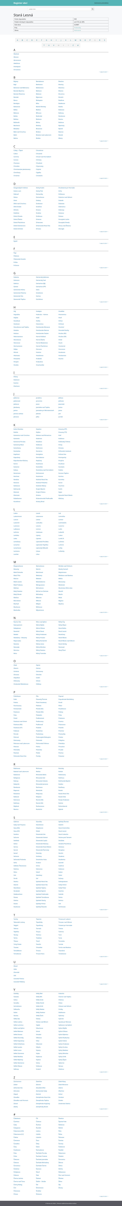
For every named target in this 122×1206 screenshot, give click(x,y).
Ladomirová (18, 516)
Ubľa (15, 969)
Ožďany (38, 684)
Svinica (60, 900)
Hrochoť (61, 327)
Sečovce (16, 856)
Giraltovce (39, 293)
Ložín (60, 529)
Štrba (60, 1134)
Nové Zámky (62, 644)
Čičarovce (17, 1191)
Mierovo (39, 597)
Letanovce (39, 516)
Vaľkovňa (17, 1009)
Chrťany (38, 160)
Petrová (16, 737)
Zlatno (60, 1088)
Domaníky (39, 194)
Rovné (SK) (39, 803)
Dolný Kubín (40, 188)
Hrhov (60, 321)
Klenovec (17, 495)
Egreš (15, 241)
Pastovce (16, 712)
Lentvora (16, 551)
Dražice (38, 213)
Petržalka (17, 750)
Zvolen (60, 1100)
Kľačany (61, 498)
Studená (61, 856)
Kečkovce (17, 486)
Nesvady (16, 647)
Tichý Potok (17, 944)
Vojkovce (39, 1057)
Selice (15, 844)
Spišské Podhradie (42, 894)
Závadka (16, 1097)
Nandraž (16, 631)
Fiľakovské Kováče (20, 259)
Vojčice (38, 1060)
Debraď (16, 194)
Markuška (17, 610)
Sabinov (16, 822)
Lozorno (61, 526)
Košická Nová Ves (42, 479)
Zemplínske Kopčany (43, 1104)
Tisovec (16, 947)
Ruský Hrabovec (63, 800)
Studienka (61, 859)
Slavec (16, 904)
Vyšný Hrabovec (63, 1044)
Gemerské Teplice (20, 299)
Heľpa (16, 349)
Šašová (38, 1178)
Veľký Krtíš (39, 1006)
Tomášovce (17, 954)
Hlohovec (17, 355)
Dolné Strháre (18, 229)
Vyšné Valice (62, 1041)
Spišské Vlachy (41, 900)
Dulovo (60, 216)
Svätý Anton (62, 885)
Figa (15, 253)
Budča (60, 107)
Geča (37, 290)
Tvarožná (61, 951)
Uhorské (16, 972)
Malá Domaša (18, 572)
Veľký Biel (39, 993)
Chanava (16, 163)
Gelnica (16, 283)
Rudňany (61, 787)
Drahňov (39, 207)
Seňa (15, 863)
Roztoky (61, 768)
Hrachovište (40, 365)
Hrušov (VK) (62, 336)
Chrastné (39, 154)
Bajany (16, 81)
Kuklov (60, 470)
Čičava (16, 1194)
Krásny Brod (40, 501)
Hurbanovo (62, 355)
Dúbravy (61, 210)
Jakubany (17, 407)
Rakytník (16, 784)
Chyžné (38, 169)
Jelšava (60, 398)
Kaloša (16, 432)
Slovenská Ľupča (41, 840)
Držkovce (61, 194)
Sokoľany (39, 875)
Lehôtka (16, 535)
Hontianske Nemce (42, 330)
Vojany (38, 1050)
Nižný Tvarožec (41, 653)
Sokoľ (38, 872)
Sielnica (16, 869)
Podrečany (39, 734)
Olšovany (17, 681)
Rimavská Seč (40, 778)
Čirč (15, 1188)
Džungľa (61, 229)
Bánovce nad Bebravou (21, 88)
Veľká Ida (17, 1019)
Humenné (61, 346)
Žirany (60, 1188)
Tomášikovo (18, 951)
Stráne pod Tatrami (64, 837)
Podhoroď (39, 724)
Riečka (38, 771)
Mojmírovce (62, 572)
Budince (61, 100)
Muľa (60, 597)
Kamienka (17, 451)
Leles (15, 538)
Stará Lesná (62, 831)
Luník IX (61, 538)
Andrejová (17, 66)
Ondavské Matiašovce (21, 684)
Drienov (38, 219)
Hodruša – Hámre (42, 314)
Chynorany (39, 166)
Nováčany (61, 634)
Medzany (39, 575)
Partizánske (17, 709)
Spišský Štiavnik (41, 907)
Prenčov (61, 731)
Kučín (60, 489)
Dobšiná (16, 213)
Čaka (15, 1125)
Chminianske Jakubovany (22, 169)
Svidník (60, 894)
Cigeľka (38, 172)
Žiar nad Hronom (64, 1175)
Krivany (60, 448)
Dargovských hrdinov (21, 188)
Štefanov (61, 1125)
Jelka (37, 417)
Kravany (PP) (62, 429)
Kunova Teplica (63, 473)
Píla (37, 696)
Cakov (16, 154)
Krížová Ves (62, 454)
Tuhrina (61, 932)
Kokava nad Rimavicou (43, 435)
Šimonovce (39, 1188)
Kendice (16, 479)
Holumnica (39, 324)
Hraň (60, 318)
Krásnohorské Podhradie (44, 498)
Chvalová (39, 163)
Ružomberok (62, 806)
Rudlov (60, 784)
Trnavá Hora (40, 954)
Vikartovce (39, 1028)
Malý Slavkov (18, 591)
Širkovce (39, 1194)
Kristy (60, 445)
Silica (15, 872)
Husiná (60, 359)
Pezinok (16, 753)
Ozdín (38, 678)
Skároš (16, 885)
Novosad (61, 647)
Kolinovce (39, 448)
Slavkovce (17, 907)
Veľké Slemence (19, 1063)
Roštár (60, 771)
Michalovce (40, 588)
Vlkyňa (38, 1047)
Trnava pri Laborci (64, 919)
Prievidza (61, 743)
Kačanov (16, 467)
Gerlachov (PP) (41, 287)
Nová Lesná (62, 631)
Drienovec (39, 222)
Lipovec (38, 538)
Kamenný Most (19, 445)
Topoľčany (39, 925)
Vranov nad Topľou (64, 997)
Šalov (38, 1147)
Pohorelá (39, 740)
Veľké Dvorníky (19, 1038)
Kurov (60, 483)
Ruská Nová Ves (63, 794)
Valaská (16, 997)
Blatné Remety (41, 107)
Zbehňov (39, 1081)
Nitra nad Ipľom (41, 622)
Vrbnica (61, 1000)
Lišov (37, 554)
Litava (38, 551)
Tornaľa (38, 928)
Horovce (39, 349)
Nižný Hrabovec (41, 634)
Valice (15, 1000)
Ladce (16, 513)
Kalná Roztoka (18, 429)
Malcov (16, 579)
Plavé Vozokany (41, 702)
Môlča (60, 579)
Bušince (61, 122)
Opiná (38, 665)
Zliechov (61, 1091)
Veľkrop (16, 1069)
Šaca (37, 1140)
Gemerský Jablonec (42, 277)
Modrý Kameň (63, 569)
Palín (15, 699)
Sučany (60, 878)
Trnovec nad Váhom (65, 922)
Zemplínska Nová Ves (43, 1097)
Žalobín (60, 1156)
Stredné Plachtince (64, 844)
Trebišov (39, 938)
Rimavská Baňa (41, 775)
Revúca (16, 809)
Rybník (60, 809)
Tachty (16, 919)
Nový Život (62, 650)
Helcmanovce (18, 336)
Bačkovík (16, 122)
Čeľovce (16, 1175)
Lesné (38, 513)
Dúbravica (61, 207)
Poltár (38, 753)
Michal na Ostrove (42, 591)
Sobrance (39, 869)
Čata (15, 1153)
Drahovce (39, 204)
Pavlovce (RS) (18, 724)
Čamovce (17, 1140)
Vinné (38, 1031)
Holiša (38, 321)
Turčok (60, 944)
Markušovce (40, 566)
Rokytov (38, 797)
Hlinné (16, 352)
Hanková (16, 324)
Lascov (16, 520)
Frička (16, 262)
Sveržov (61, 891)
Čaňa (15, 1156)
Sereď (15, 853)
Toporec (38, 919)
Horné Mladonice (42, 343)
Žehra (60, 1166)
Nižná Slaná (40, 631)
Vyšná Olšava (62, 1031)
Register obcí (20, 3)
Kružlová (61, 464)
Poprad (60, 696)
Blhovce (38, 113)
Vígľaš (38, 1025)
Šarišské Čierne (41, 1166)
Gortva (38, 296)
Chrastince (39, 150)
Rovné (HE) (39, 800)
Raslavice (17, 794)
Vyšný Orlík (62, 1057)
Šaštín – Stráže (41, 1181)
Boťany (38, 125)
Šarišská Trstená (41, 1156)
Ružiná (60, 803)
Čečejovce (17, 1172)
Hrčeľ (60, 340)
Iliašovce (16, 380)
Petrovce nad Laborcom (22, 743)
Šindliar (38, 1191)
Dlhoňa (16, 210)
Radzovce (17, 775)
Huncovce (61, 349)
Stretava (61, 847)
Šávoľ (38, 1172)
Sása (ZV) (17, 831)
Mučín (60, 594)
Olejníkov (17, 678)
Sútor (60, 875)
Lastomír (16, 523)
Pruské (60, 750)
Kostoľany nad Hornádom (44, 470)
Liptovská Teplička (42, 545)
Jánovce (16, 417)
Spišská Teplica (41, 888)
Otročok (38, 675)
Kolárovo (39, 438)
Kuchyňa (61, 467)
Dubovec (61, 204)
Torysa (38, 932)
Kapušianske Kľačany (21, 460)
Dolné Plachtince (19, 222)
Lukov (60, 535)
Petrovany (17, 740)
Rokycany (39, 794)
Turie (60, 938)
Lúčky (60, 548)
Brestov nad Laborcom (43, 135)
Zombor (61, 1097)
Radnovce (17, 768)
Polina (38, 747)
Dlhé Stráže (17, 207)
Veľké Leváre (18, 1047)
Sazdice (16, 834)
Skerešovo (17, 888)
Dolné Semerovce (19, 226)
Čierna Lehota (18, 1178)
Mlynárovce (40, 610)
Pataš (15, 718)
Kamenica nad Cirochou (22, 435)
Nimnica (16, 650)
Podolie (38, 728)
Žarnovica (61, 1159)
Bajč (15, 84)
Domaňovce (40, 197)
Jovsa (60, 410)
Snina (38, 866)
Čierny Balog (18, 1185)
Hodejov (39, 311)
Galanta (16, 277)
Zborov (38, 1085)
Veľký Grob (39, 1000)
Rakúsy (16, 781)
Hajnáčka (17, 314)
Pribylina (61, 740)
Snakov (38, 863)
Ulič (15, 975)
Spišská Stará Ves (42, 885)
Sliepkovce (39, 828)
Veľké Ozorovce (19, 1053)
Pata (15, 715)
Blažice (38, 110)
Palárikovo (17, 696)
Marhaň (16, 604)
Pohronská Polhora (42, 743)
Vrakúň (38, 1069)
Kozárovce (39, 476)
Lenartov (16, 545)
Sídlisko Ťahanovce (20, 866)
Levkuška (39, 523)
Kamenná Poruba (19, 442)
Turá (59, 935)
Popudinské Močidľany (66, 699)
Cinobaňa (39, 176)
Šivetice (61, 1118)
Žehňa (60, 1169)
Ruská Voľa (62, 797)
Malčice (16, 597)
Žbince (60, 1162)
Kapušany (17, 457)
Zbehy (16, 1107)
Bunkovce (61, 116)
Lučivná (61, 545)
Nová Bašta (62, 628)
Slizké (38, 831)
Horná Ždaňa (40, 340)
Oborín (16, 668)
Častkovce (17, 1150)
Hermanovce (18, 346)
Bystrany (61, 125)
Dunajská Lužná (63, 219)
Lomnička (61, 516)
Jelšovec (61, 401)
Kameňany (17, 448)
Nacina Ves (17, 622)
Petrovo (16, 747)
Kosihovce (39, 464)
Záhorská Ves (18, 1088)
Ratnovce (17, 800)
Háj (15, 311)
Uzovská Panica (19, 979)
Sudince (61, 866)
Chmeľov (16, 166)
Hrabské (39, 359)
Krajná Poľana (40, 492)
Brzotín (60, 97)
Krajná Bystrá (40, 489)
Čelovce (16, 1162)
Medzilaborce (40, 582)
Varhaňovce (17, 1006)
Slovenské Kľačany (42, 844)
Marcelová (17, 601)
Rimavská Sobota (42, 781)
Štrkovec (61, 1137)
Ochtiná (16, 671)
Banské (16, 97)
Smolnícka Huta (41, 859)
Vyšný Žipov (62, 1060)
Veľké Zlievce (18, 1066)
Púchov (60, 753)
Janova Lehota (18, 414)
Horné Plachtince (42, 346)
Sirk (15, 875)
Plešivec (38, 706)
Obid (15, 665)
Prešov (60, 737)
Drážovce (39, 216)
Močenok (61, 585)
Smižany (39, 856)
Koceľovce (17, 501)
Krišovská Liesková (64, 451)
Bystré (60, 129)
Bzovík (60, 135)
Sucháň (60, 863)
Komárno (39, 451)
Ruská (60, 790)
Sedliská (16, 840)
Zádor (16, 1085)
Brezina (61, 81)
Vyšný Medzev (63, 1050)
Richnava (39, 768)
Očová (38, 681)
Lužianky (61, 551)
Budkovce (61, 103)
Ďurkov (38, 1125)
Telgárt (16, 925)
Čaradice (16, 1144)
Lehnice (16, 532)
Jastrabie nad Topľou (43, 407)
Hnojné (16, 362)
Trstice (60, 928)
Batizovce (17, 107)
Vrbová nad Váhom (64, 1006)
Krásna (38, 495)
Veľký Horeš (40, 1003)
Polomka (39, 750)
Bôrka (38, 122)
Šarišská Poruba (41, 1153)
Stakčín (60, 825)
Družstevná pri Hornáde (66, 188)
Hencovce (17, 343)
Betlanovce (39, 88)
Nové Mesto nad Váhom (66, 641)
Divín (15, 200)
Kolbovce (39, 445)
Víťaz (37, 1041)
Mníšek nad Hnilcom (65, 566)
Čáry (15, 1147)
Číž (37, 1118)
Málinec (16, 588)
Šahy (37, 1144)
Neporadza (17, 641)
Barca (15, 100)
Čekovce (16, 1159)
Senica (16, 847)
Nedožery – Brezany (20, 638)
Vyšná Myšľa (62, 1028)
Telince (16, 928)
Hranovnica (62, 314)
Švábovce (61, 1147)
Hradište (61, 311)
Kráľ (59, 435)
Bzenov (60, 132)
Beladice (16, 129)
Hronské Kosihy (63, 330)
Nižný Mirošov (40, 647)
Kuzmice (61, 486)
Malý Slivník (17, 594)
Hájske (16, 318)
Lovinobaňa (62, 523)
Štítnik (60, 1128)
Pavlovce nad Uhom (20, 721)
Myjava (60, 601)
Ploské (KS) (39, 709)
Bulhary (61, 113)
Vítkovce (39, 1038)
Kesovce (16, 483)
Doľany (38, 200)
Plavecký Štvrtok (41, 699)
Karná (16, 464)
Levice (38, 520)
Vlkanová (39, 1044)
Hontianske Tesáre (42, 333)
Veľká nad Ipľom (19, 1028)
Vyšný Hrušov (63, 1047)
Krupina (61, 460)
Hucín (60, 343)
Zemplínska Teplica (42, 1100)
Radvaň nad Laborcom (21, 771)
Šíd (37, 1185)
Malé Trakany (18, 585)
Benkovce (39, 84)
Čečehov (16, 1169)
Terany (16, 935)
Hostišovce (39, 355)
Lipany (38, 535)
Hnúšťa (16, 365)
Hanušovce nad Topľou (21, 327)
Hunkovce (61, 352)
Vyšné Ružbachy (63, 1038)
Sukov (60, 872)
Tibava (16, 941)
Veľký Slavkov (40, 1012)
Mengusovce (40, 585)
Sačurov (16, 837)
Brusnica (61, 94)
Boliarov (39, 119)
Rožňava (61, 778)
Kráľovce (61, 438)
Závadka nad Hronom (21, 1100)
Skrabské (17, 891)
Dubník (60, 200)
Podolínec (39, 731)
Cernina (16, 157)
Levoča (38, 526)
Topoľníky (39, 922)
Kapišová (17, 454)
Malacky (16, 569)
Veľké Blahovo (18, 1031)
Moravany (61, 582)
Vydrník (61, 1019)
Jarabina (39, 398)
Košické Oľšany (41, 486)
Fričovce (16, 265)
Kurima (60, 476)
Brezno (60, 91)
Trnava (38, 951)
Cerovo (16, 160)
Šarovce (38, 1169)
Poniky (38, 756)
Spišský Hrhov (40, 904)
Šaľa (37, 1175)
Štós (59, 1131)
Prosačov (61, 747)
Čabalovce (17, 1118)
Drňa (60, 191)
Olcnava (16, 675)
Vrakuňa (61, 993)
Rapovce (16, 790)
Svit (59, 904)
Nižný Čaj (61, 622)
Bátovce (16, 113)
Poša (60, 715)
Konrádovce (40, 457)
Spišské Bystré (41, 891)
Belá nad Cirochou (20, 132)
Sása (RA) (17, 828)
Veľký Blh (39, 997)
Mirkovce (39, 607)
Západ (16, 1094)
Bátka (15, 110)
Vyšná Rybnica (63, 1034)
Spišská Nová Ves (42, 881)
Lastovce (16, 526)
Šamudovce (40, 1150)
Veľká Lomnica (18, 1025)
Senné (16, 850)
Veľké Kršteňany (19, 1044)
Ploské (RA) (39, 712)
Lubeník (61, 532)
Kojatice (38, 429)
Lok (59, 513)
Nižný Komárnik (41, 641)
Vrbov (60, 1003)
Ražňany (16, 803)
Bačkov (16, 119)
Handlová (17, 321)
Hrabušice (39, 362)
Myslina (61, 604)
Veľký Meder (40, 1009)
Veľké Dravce (18, 1034)
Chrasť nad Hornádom (43, 157)
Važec (15, 1012)
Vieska (38, 1019)
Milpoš (38, 604)
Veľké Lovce (17, 1050)
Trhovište (39, 947)
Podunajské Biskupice (43, 737)
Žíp (59, 1185)
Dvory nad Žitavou (64, 226)
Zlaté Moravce (63, 1085)
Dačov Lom (17, 191)
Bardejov (16, 103)
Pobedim (39, 715)
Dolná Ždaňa (18, 219)
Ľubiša (38, 1134)
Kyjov (60, 492)
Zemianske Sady (41, 1091)
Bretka (38, 138)
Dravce (38, 210)
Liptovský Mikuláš (42, 548)
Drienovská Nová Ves (43, 226)
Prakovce (61, 718)
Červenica (17, 1166)
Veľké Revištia (18, 1057)
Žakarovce (61, 1153)
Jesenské (61, 404)
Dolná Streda (18, 216)
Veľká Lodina (18, 1022)
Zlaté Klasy (62, 1081)
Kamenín (17, 438)
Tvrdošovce (62, 954)
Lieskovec (39, 532)
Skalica (16, 881)
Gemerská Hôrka (19, 290)
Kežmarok (77, 30)
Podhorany (39, 721)
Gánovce (16, 280)
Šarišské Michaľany (42, 1162)
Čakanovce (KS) (19, 1131)
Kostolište (39, 467)
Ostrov (38, 668)
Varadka (16, 1003)
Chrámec (17, 176)
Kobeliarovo (18, 498)
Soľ (37, 878)
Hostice (38, 352)
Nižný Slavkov (40, 650)
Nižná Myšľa (40, 625)
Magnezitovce (18, 566)
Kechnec (16, 476)
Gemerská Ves (18, 296)
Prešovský (77, 28)
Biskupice (39, 100)
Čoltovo (38, 1121)
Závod (16, 1104)
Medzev (38, 579)
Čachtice (16, 1121)
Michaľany (39, 594)
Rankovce (17, 787)
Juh (59, 414)
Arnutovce (17, 70)
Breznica (61, 88)
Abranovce (17, 60)
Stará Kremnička (63, 828)
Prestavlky (61, 734)
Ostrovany (39, 671)
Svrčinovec (62, 907)
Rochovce (39, 787)
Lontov (60, 520)
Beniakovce (40, 81)
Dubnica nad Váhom (65, 197)
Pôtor (60, 706)
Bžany (60, 138)
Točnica (38, 935)
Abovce (16, 57)
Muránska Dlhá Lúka (65, 588)
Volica (38, 1063)
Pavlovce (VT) (18, 728)
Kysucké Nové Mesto (65, 495)
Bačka (16, 116)
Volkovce (39, 1066)
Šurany (60, 1144)
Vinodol (38, 1034)
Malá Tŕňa (17, 575)
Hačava (16, 333)
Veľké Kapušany (19, 1041)
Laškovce (17, 529)
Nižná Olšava (40, 628)
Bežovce (39, 91)
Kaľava (16, 470)
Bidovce (38, 94)
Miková (38, 601)
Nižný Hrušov (40, 638)
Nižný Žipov (62, 625)
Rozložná (39, 809)
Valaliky (16, 993)
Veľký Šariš (39, 1016)
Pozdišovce (62, 709)
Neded (16, 634)
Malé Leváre (18, 582)
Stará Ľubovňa (63, 834)
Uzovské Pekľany (19, 982)
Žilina (60, 1181)
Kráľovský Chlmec (64, 442)
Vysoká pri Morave (64, 1022)
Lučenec (61, 542)
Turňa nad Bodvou (64, 947)
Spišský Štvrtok (63, 822)
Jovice (60, 407)
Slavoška (39, 822)
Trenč (38, 941)
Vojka (38, 1053)
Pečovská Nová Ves (20, 756)
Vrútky (60, 1009)
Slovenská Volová (42, 837)
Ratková (16, 797)
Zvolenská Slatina (64, 1104)
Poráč (60, 702)
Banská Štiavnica (19, 94)
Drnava (38, 229)
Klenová (16, 492)
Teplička (16, 932)
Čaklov (16, 1137)
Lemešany (17, 542)
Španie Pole (62, 1121)
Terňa (15, 938)
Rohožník (39, 790)
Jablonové (17, 401)
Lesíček (16, 554)
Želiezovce (61, 1172)
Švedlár (60, 1150)
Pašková (16, 731)
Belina (16, 138)
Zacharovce (17, 1081)
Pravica (60, 721)
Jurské (60, 417)
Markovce (17, 607)
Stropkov (61, 850)
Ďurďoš (38, 1128)
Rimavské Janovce (42, 784)
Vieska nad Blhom (42, 1022)
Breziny (60, 84)
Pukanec (61, 756)
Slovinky (39, 853)
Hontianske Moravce (43, 327)
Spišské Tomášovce (42, 897)
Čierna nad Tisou (19, 1181)
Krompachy (62, 457)
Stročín (60, 853)
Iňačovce (16, 386)
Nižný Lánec (40, 644)
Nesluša (16, 644)
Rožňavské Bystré (64, 781)
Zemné (38, 1094)
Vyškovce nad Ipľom (65, 1025)
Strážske (61, 840)
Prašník (60, 728)
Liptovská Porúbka (42, 542)
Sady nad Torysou (20, 825)
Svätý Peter (62, 888)
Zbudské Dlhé (40, 1088)
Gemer (16, 287)
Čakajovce (17, 1128)
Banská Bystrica (19, 91)
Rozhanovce (40, 806)
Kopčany (39, 460)
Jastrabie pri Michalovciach (45, 410)
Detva (15, 197)
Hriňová (61, 324)
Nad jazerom (18, 625)
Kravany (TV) (62, 432)
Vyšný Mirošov (63, 1053)
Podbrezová (40, 718)
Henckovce (17, 340)
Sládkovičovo (18, 894)
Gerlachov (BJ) (40, 283)
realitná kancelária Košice (69, 1203)
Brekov (38, 132)
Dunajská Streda (63, 222)
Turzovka (61, 941)
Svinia (60, 897)
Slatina (16, 900)
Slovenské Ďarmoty (42, 850)
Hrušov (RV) (62, 333)
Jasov (37, 404)
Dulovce (61, 213)
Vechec (16, 1016)
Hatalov (16, 330)
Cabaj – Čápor (18, 150)
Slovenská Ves (40, 834)
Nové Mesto (62, 638)
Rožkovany (62, 775)
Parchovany (17, 706)
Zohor (60, 1094)
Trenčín (38, 944)
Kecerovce (17, 473)
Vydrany (61, 1016)
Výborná (61, 1063)
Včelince (61, 1069)
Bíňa (37, 103)
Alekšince (17, 63)
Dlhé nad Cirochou (20, 204)
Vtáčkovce (61, 1012)
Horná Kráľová (41, 336)
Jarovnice (39, 401)
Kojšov (38, 432)
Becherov (17, 125)
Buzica (60, 119)
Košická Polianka (41, 483)
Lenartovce (17, 548)
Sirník (15, 878)
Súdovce (61, 869)
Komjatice (39, 454)
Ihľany (16, 377)
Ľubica (38, 1131)
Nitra (15, 653)
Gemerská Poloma (20, 293)
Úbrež (16, 966)
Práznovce (61, 724)
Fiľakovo (16, 256)
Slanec (16, 897)
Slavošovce (39, 825)
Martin (38, 569)
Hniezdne (17, 359)
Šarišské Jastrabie (42, 1159)
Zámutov (16, 1091)
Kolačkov (39, 442)
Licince (38, 529)
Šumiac (60, 1140)
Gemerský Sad (41, 280)
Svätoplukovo (63, 881)
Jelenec (38, 414)
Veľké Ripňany (18, 1060)
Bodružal (39, 116)
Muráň (60, 591)
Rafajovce (17, 778)
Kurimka (61, 479)
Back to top (103, 72)
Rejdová (16, 806)
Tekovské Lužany (19, 922)
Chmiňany (17, 172)
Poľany (60, 712)
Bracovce (39, 129)
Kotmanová (40, 473)
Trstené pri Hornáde (65, 925)
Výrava (60, 1066)
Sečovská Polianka (20, 859)
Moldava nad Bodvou (65, 575)
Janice (16, 410)
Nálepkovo (17, 628)
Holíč (37, 318)
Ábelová (16, 54)
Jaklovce (16, 404)
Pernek (16, 734)
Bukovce (61, 110)
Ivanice (16, 383)
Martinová (39, 572)
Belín (15, 135)
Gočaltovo (39, 299)
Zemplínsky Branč (42, 1107)
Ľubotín (38, 1137)
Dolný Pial (39, 191)
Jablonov (16, 398)
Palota (16, 702)
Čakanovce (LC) (19, 1134)
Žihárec (60, 1178)
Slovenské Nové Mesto (43, 847)
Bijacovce (39, 97)
